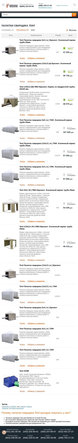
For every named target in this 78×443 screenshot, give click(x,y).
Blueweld (5, 406)
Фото (11, 35)
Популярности (21, 30)
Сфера (28, 406)
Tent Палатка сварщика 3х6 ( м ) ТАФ (37, 350)
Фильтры (72, 30)
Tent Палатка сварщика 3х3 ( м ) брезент (38, 307)
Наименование (36, 35)
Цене (33, 30)
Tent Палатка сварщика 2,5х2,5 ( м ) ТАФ (38, 286)
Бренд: (5, 404)
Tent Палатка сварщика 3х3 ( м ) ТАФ (37, 329)
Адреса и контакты (62, 5)
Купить (22, 58)
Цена (70, 35)
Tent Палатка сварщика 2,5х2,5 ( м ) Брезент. (40, 265)
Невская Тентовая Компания (13, 408)
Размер (58, 35)
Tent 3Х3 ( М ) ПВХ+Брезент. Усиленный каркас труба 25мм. (47, 190)
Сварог (22, 406)
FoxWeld (13, 406)
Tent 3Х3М (24, 371)
